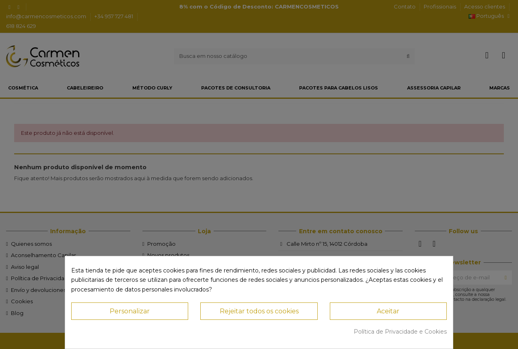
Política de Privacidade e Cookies (400, 331)
